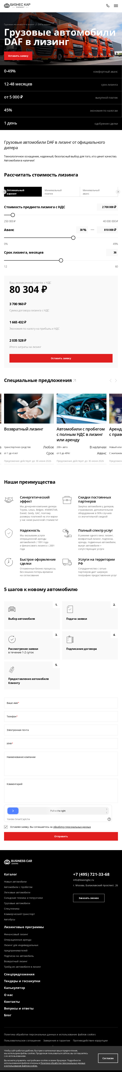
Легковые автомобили (17, 892)
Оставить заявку (18, 55)
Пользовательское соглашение (22, 1040)
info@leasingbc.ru (83, 880)
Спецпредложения (19, 974)
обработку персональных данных (72, 826)
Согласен (108, 1058)
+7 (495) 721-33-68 (91, 874)
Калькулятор (14, 988)
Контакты (12, 1002)
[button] (111, 380)
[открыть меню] (116, 5)
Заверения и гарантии (56, 1040)
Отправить (61, 836)
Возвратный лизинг (15, 961)
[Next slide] (118, 191)
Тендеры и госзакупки (22, 981)
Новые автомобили (15, 881)
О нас (8, 995)
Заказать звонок (89, 898)
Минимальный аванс (91, 192)
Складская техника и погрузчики (23, 897)
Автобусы (9, 919)
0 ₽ (107, 229)
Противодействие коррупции (90, 1040)
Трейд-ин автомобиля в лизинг (22, 966)
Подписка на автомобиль (19, 956)
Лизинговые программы (24, 927)
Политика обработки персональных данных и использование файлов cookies (50, 1034)
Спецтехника (12, 908)
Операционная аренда (17, 939)
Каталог (10, 874)
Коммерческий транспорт (19, 914)
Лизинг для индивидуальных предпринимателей (21, 947)
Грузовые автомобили (17, 903)
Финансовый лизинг (16, 934)
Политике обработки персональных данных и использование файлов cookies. (44, 1064)
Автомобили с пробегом (18, 887)
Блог (7, 1015)
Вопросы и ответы (19, 1008)
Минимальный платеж (53, 192)
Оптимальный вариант (15, 192)
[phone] (108, 6)
